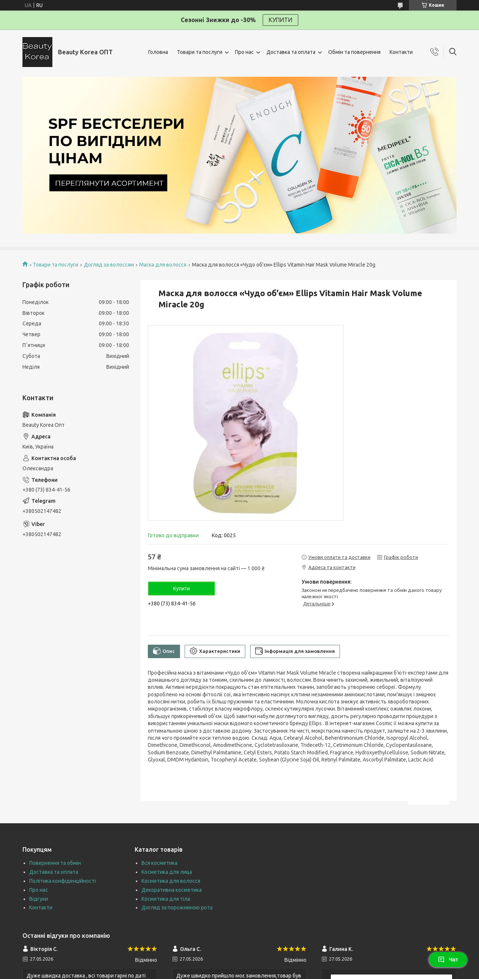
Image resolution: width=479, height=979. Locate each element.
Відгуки (38, 899)
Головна (158, 52)
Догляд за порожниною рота (177, 907)
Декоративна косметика (171, 890)
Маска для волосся (162, 265)
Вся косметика (159, 863)
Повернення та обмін (55, 863)
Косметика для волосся (170, 881)
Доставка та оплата (290, 52)
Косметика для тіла (165, 899)
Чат (448, 959)
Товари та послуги (199, 52)
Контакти (401, 52)
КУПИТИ (280, 19)
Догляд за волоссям (109, 265)
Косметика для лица (166, 872)
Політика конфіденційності (62, 881)
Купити (181, 589)
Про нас (244, 52)
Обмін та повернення (354, 52)
